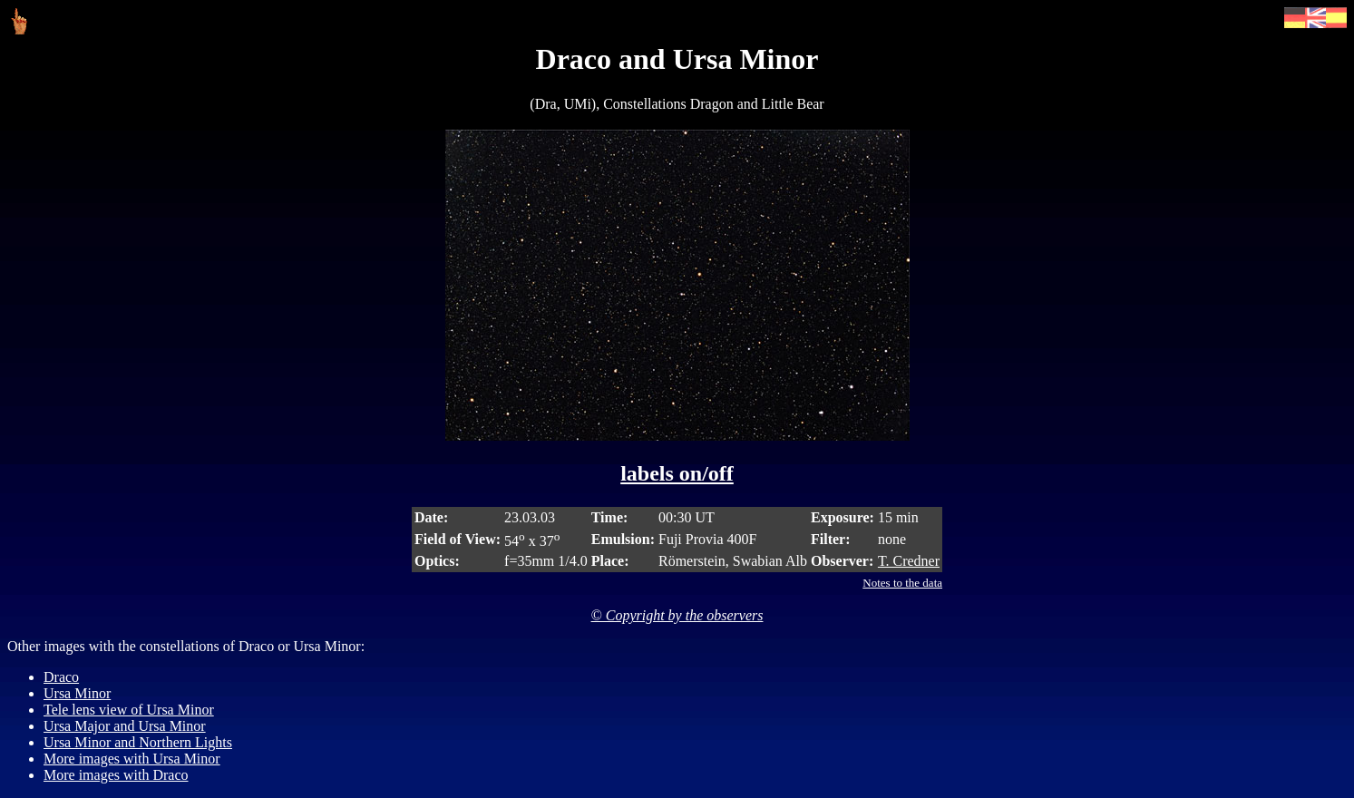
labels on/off (677, 473)
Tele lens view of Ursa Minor (129, 709)
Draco (61, 677)
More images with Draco (116, 775)
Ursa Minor (77, 693)
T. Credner (909, 561)
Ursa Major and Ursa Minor (125, 726)
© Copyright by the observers (677, 615)
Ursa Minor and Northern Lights (138, 742)
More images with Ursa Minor (132, 758)
